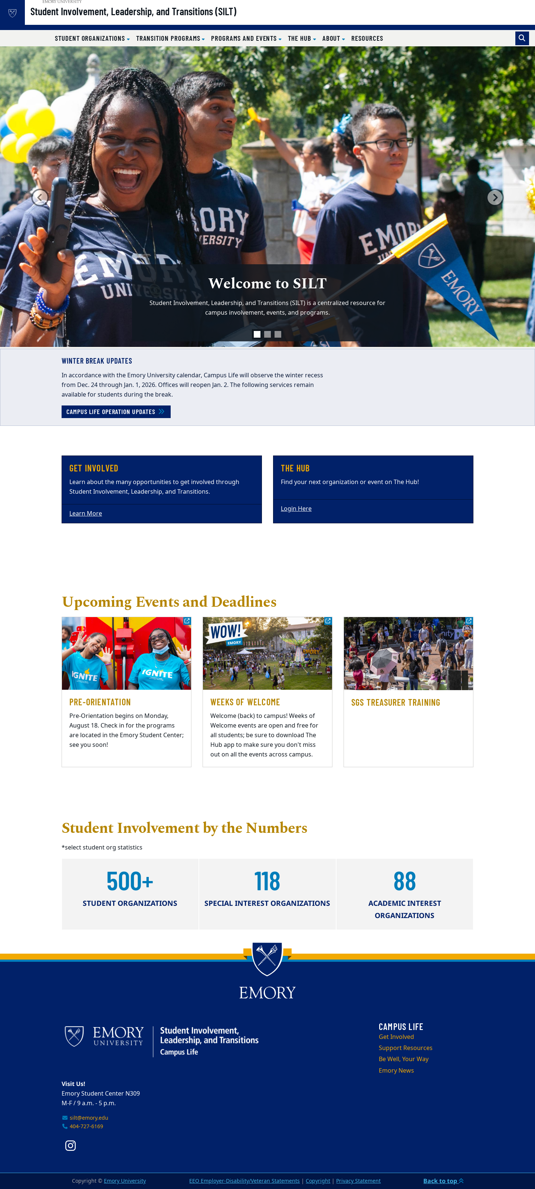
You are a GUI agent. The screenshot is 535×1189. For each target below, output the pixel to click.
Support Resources (406, 1048)
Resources (367, 38)
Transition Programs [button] (169, 38)
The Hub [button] (300, 38)
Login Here (296, 508)
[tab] (257, 334)
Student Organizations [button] (91, 38)
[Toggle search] (522, 38)
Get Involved (396, 1037)
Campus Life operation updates (116, 411)
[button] (40, 197)
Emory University (125, 1181)
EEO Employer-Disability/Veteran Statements (244, 1181)
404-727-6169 (82, 1126)
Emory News (396, 1070)
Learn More (85, 513)
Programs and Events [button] (245, 38)
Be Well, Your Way (404, 1059)
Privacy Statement (358, 1181)
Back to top (443, 1181)
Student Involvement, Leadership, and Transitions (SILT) (155, 19)
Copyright (318, 1181)
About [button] (332, 38)
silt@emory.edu (85, 1118)
